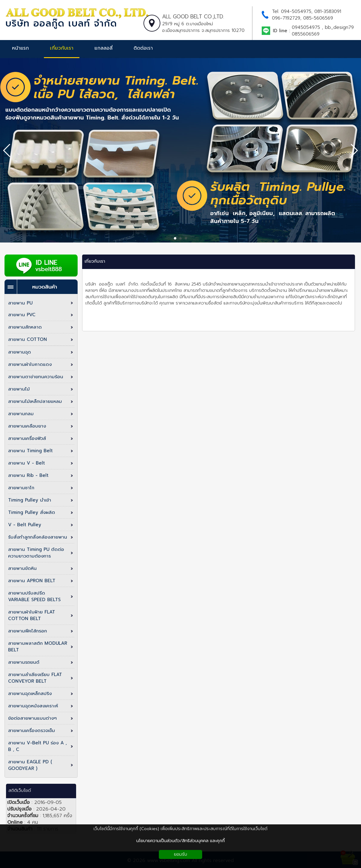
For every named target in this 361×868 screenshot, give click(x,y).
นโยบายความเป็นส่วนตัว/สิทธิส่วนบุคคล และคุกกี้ (180, 841)
